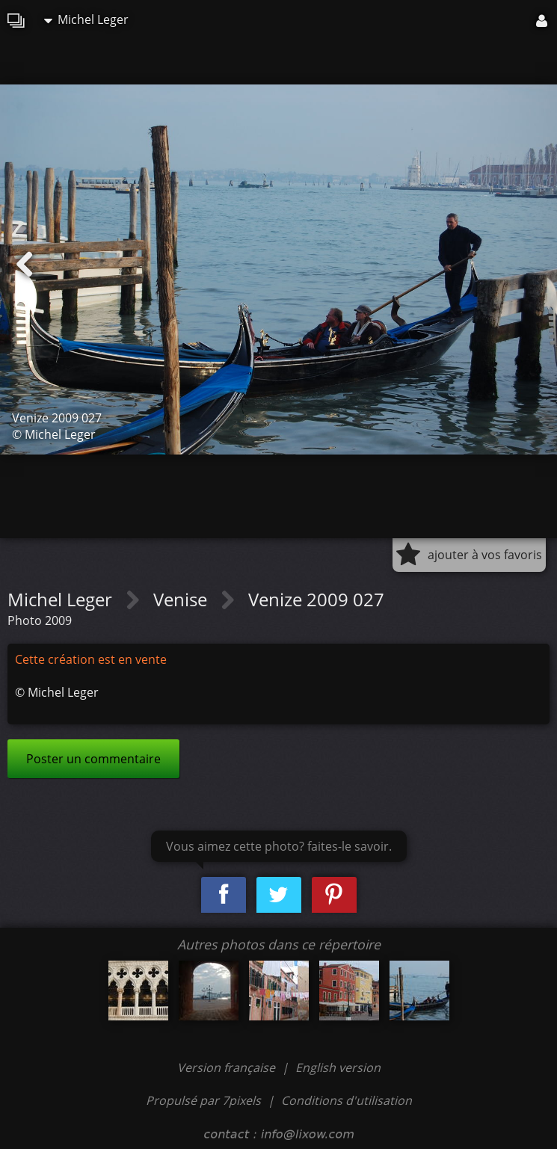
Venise (182, 599)
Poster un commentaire (93, 759)
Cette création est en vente (91, 659)
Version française (227, 1067)
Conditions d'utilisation (346, 1100)
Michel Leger (86, 19)
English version (338, 1067)
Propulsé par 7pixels (203, 1100)
